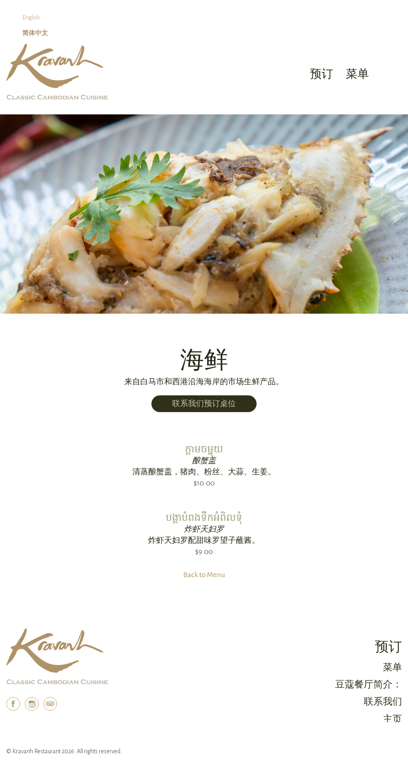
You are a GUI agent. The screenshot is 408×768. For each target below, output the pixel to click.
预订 (321, 74)
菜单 (392, 667)
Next (396, 215)
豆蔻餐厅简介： (368, 684)
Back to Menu (204, 575)
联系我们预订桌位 (204, 403)
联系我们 (383, 701)
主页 (392, 719)
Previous (11, 215)
